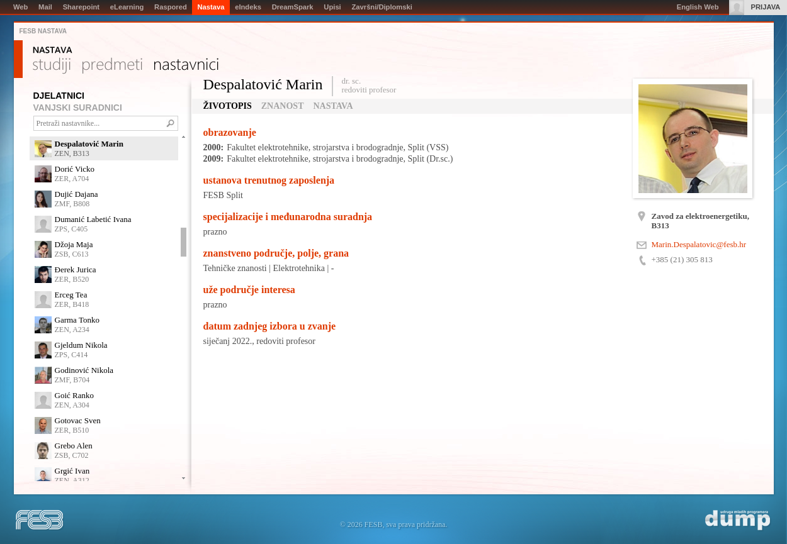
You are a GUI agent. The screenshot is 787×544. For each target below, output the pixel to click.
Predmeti (112, 66)
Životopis (227, 106)
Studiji (52, 66)
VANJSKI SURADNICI (77, 108)
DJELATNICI (58, 96)
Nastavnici (186, 66)
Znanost (282, 106)
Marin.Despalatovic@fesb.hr (699, 244)
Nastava (52, 50)
